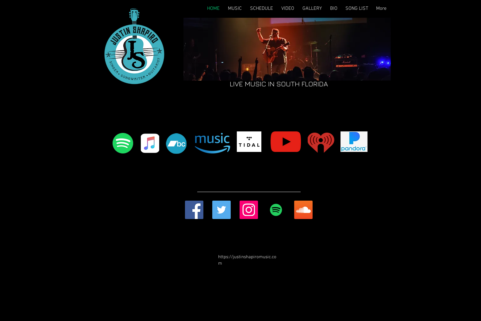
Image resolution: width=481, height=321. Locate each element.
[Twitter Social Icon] (221, 210)
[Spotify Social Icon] (276, 210)
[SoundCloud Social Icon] (303, 210)
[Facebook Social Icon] (194, 210)
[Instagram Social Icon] (249, 210)
